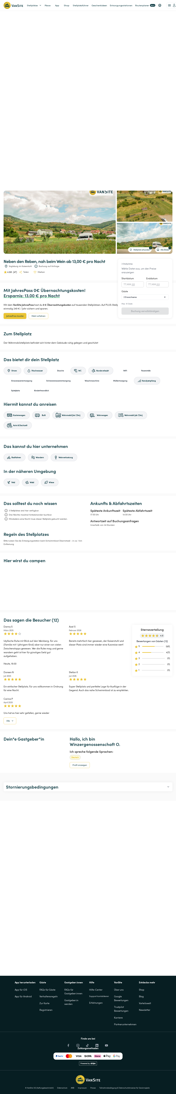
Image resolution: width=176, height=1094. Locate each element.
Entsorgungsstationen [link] (121, 5)
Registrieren (45, 1010)
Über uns (119, 989)
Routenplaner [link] (145, 5)
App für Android (23, 996)
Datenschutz (62, 1088)
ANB (72, 1088)
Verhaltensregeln (48, 996)
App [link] (57, 5)
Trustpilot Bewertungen (121, 1008)
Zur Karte (44, 1003)
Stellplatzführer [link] (80, 5)
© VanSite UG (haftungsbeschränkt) (39, 1088)
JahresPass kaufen (15, 316)
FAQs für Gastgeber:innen (73, 991)
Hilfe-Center (95, 989)
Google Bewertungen (121, 998)
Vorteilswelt (145, 1003)
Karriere (118, 1017)
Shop (141, 989)
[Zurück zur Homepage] (13, 5)
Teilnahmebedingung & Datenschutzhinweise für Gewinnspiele (124, 1088)
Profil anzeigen (80, 765)
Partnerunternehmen (125, 1024)
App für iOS (21, 989)
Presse (93, 1088)
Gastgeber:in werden (71, 1002)
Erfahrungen (96, 1002)
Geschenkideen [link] (99, 5)
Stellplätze (34, 5)
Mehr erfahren (38, 316)
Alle (10, 720)
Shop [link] (66, 5)
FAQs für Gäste (47, 989)
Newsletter (144, 1010)
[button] (160, 5)
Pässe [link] (48, 5)
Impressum (82, 1088)
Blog (141, 996)
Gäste (125, 291)
